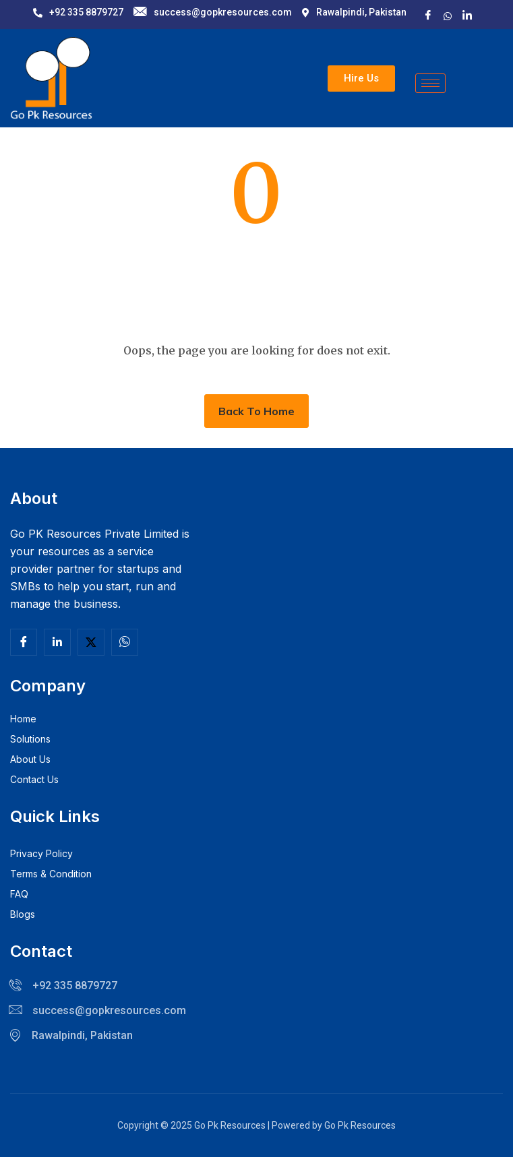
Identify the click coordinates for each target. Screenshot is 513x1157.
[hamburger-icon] (430, 83)
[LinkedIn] (467, 15)
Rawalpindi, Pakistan (354, 12)
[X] (448, 15)
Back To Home (256, 411)
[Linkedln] (57, 642)
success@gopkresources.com (212, 12)
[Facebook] (428, 15)
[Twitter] (91, 642)
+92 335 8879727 (78, 12)
